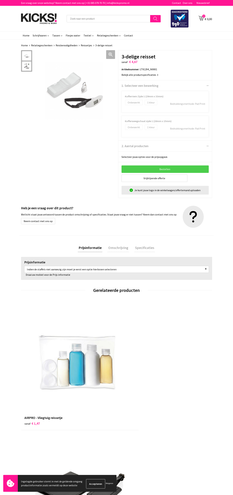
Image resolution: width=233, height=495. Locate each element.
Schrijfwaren (40, 35)
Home (26, 35)
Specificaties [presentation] (142, 248)
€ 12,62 (80, 359)
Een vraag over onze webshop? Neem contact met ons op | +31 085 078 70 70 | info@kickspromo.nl (75, 3)
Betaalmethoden (130, 416)
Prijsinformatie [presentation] (91, 248)
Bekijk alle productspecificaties (140, 74)
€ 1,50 (175, 354)
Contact (176, 3)
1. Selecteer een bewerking (140, 86)
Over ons (187, 3)
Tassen (56, 35)
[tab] (91, 248)
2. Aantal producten (135, 146)
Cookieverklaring (177, 416)
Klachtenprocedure (83, 425)
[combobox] (108, 18)
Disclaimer (174, 420)
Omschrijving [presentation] (118, 248)
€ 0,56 (127, 354)
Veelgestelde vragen (84, 416)
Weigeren (109, 484)
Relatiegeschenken (107, 35)
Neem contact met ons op (38, 221)
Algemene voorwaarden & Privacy (186, 411)
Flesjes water (73, 35)
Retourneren (128, 420)
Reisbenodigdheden (67, 45)
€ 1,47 (32, 354)
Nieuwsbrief (203, 3)
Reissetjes (86, 45)
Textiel (87, 35)
